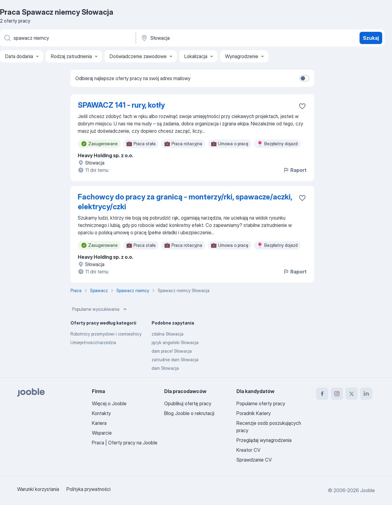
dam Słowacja (165, 368)
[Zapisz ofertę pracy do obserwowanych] (302, 106)
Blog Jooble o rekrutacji (189, 413)
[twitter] (351, 394)
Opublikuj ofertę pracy (187, 403)
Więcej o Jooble (109, 403)
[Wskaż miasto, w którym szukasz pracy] (204, 37)
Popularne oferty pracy (260, 403)
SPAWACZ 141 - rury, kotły (121, 105)
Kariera (99, 423)
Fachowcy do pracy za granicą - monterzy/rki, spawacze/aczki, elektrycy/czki (185, 201)
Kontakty (101, 413)
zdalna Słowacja (167, 333)
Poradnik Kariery (253, 413)
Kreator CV (248, 450)
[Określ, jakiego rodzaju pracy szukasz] (67, 37)
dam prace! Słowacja (172, 351)
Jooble (367, 490)
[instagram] (337, 394)
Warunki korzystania (38, 489)
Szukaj (371, 38)
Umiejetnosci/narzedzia (93, 342)
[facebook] (322, 394)
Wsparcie (102, 433)
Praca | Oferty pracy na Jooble (124, 443)
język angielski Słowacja (175, 342)
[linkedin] (366, 394)
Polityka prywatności (88, 489)
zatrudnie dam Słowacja (175, 359)
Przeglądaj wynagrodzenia (264, 440)
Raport (295, 170)
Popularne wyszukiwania (100, 309)
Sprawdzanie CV (254, 460)
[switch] (304, 78)
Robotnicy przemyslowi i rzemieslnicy (105, 333)
